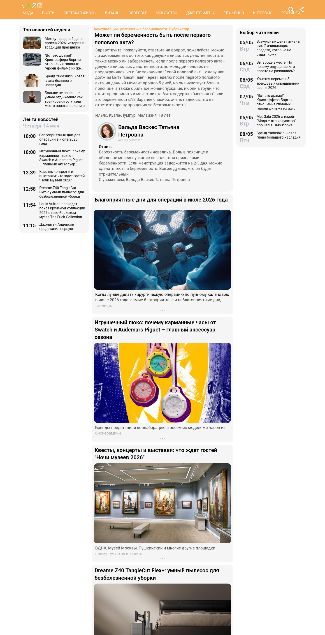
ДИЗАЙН (111, 13)
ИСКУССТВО (166, 13)
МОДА (28, 13)
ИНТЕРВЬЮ (262, 13)
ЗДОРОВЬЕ (138, 13)
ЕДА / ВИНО (234, 13)
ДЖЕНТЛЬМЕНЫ (200, 13)
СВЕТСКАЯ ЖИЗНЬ (79, 13)
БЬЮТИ (48, 13)
